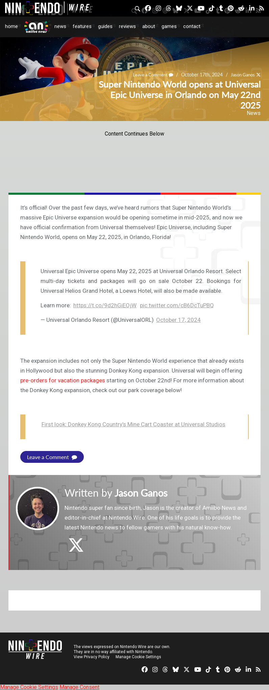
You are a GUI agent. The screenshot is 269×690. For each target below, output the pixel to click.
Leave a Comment (52, 457)
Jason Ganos (143, 492)
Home (11, 26)
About (148, 26)
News (60, 26)
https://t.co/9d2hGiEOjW (105, 305)
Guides (105, 26)
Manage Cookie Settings (138, 656)
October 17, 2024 (178, 319)
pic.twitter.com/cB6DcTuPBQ (177, 305)
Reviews (127, 26)
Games (169, 26)
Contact (191, 26)
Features (82, 26)
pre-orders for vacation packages (62, 380)
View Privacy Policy (91, 656)
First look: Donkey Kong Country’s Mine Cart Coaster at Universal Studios (133, 424)
